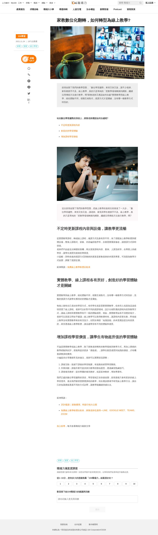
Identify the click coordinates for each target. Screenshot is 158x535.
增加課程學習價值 (69, 136)
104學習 (22, 36)
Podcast (118, 9)
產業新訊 (20, 9)
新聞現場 (104, 9)
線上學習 (33, 46)
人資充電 (77, 9)
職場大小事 (49, 9)
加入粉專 (61, 426)
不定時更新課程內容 (70, 125)
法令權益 (90, 9)
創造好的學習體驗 (69, 131)
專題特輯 (63, 9)
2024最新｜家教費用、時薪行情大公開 (79, 405)
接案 (25, 46)
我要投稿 (64, 524)
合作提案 (78, 524)
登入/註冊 (149, 3)
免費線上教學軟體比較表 (78, 267)
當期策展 (131, 9)
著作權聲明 (93, 524)
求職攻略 (34, 9)
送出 (97, 509)
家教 (19, 46)
